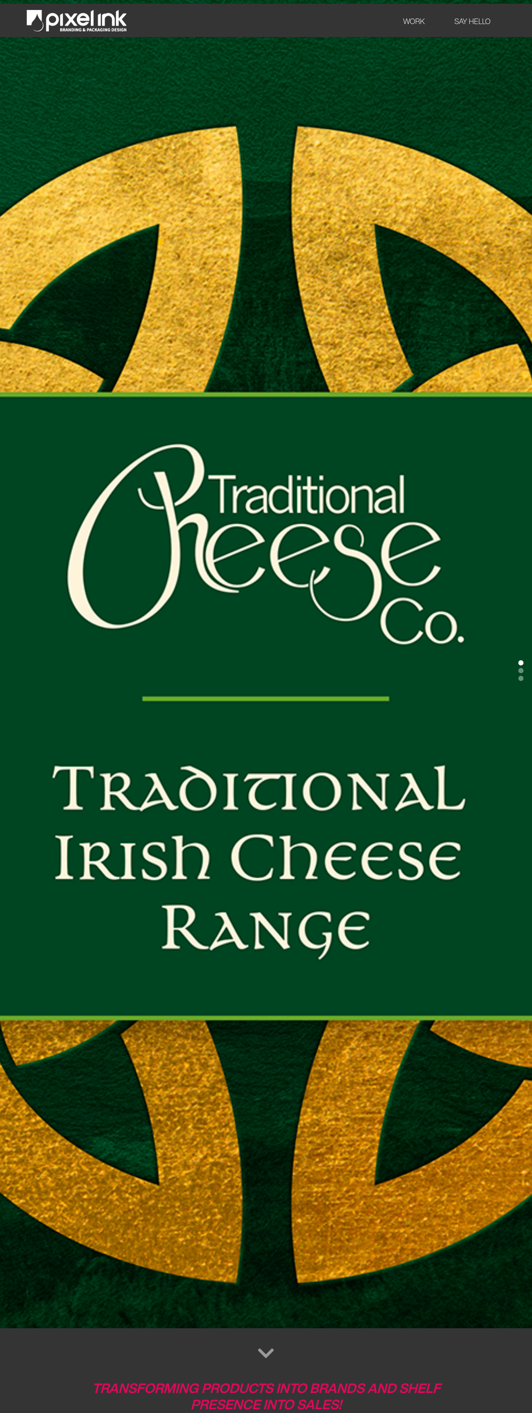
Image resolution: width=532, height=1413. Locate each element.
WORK (414, 21)
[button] (521, 662)
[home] (76, 20)
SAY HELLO (472, 21)
